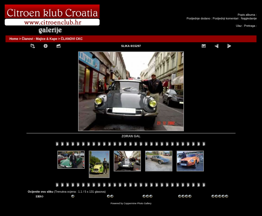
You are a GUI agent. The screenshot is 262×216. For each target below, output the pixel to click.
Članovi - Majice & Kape (39, 39)
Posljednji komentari (225, 18)
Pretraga (249, 25)
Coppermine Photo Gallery (137, 203)
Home (13, 39)
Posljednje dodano (198, 18)
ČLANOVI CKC (72, 39)
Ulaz (239, 25)
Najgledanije (249, 18)
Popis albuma (246, 14)
